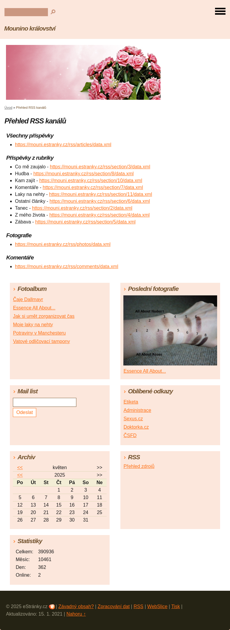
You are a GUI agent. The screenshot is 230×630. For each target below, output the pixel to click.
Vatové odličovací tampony (41, 341)
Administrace (137, 410)
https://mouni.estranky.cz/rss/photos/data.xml (63, 244)
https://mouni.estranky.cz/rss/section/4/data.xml (99, 214)
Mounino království (29, 28)
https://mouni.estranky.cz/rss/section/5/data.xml (85, 221)
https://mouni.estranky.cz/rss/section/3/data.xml (100, 166)
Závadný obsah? (76, 606)
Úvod (8, 107)
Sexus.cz (133, 418)
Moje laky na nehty (33, 324)
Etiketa (130, 401)
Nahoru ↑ (76, 614)
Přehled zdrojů (138, 466)
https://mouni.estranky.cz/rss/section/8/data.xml (83, 173)
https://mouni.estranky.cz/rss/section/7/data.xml (93, 187)
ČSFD (130, 435)
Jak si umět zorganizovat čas (43, 316)
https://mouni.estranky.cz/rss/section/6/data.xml (100, 201)
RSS (138, 606)
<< (20, 467)
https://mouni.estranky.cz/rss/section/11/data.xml (100, 194)
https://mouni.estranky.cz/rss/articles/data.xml (63, 144)
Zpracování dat (114, 606)
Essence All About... (34, 307)
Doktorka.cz (136, 427)
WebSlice (157, 606)
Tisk (175, 606)
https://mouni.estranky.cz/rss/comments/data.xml (66, 266)
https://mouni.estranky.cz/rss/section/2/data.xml (82, 208)
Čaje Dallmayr (28, 299)
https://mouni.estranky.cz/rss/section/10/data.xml (90, 180)
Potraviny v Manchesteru (39, 333)
